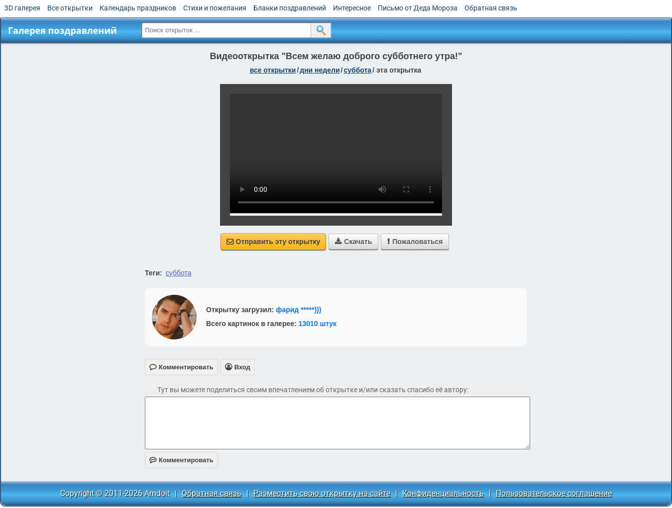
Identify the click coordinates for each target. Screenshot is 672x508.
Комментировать (181, 460)
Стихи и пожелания (214, 8)
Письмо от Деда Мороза (417, 8)
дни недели (319, 70)
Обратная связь (490, 8)
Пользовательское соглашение (554, 493)
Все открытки (70, 8)
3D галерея (22, 8)
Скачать (353, 242)
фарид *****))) (298, 310)
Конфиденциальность (443, 493)
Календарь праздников (138, 8)
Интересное (352, 8)
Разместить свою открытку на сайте (321, 493)
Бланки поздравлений (289, 8)
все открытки (273, 70)
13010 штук (318, 324)
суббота (357, 70)
